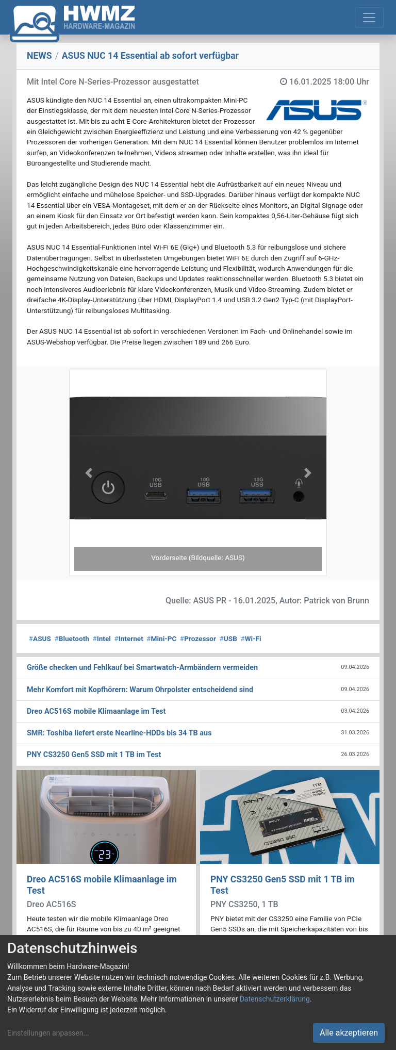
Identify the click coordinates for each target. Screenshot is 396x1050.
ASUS (40, 638)
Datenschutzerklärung (275, 999)
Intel (102, 638)
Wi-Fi (251, 638)
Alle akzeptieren (349, 1033)
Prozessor (198, 638)
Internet (128, 638)
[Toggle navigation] (369, 17)
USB (228, 638)
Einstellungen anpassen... (48, 1033)
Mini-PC (162, 638)
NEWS (39, 56)
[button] (88, 473)
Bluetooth (72, 638)
